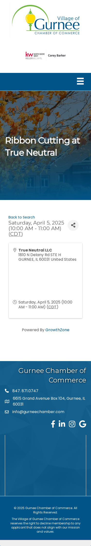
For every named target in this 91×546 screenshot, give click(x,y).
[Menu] (80, 81)
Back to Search (21, 217)
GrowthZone (57, 330)
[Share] (73, 225)
